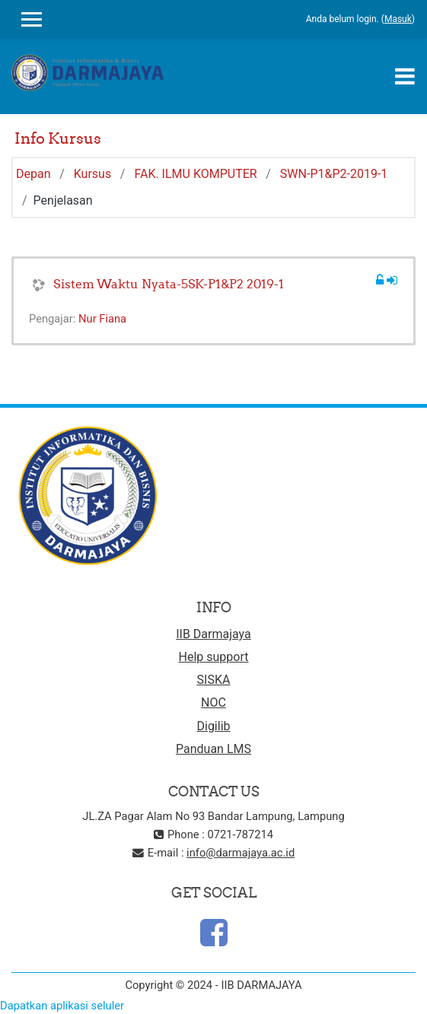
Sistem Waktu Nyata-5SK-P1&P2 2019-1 (168, 283)
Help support (214, 657)
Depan (33, 174)
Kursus (92, 174)
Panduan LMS (213, 749)
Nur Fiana (102, 319)
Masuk (398, 19)
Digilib (213, 726)
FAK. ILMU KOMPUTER (195, 174)
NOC (213, 702)
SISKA (214, 679)
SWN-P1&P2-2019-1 (333, 174)
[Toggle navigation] (405, 76)
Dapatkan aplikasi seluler (62, 1005)
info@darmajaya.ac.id (240, 853)
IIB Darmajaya (213, 634)
